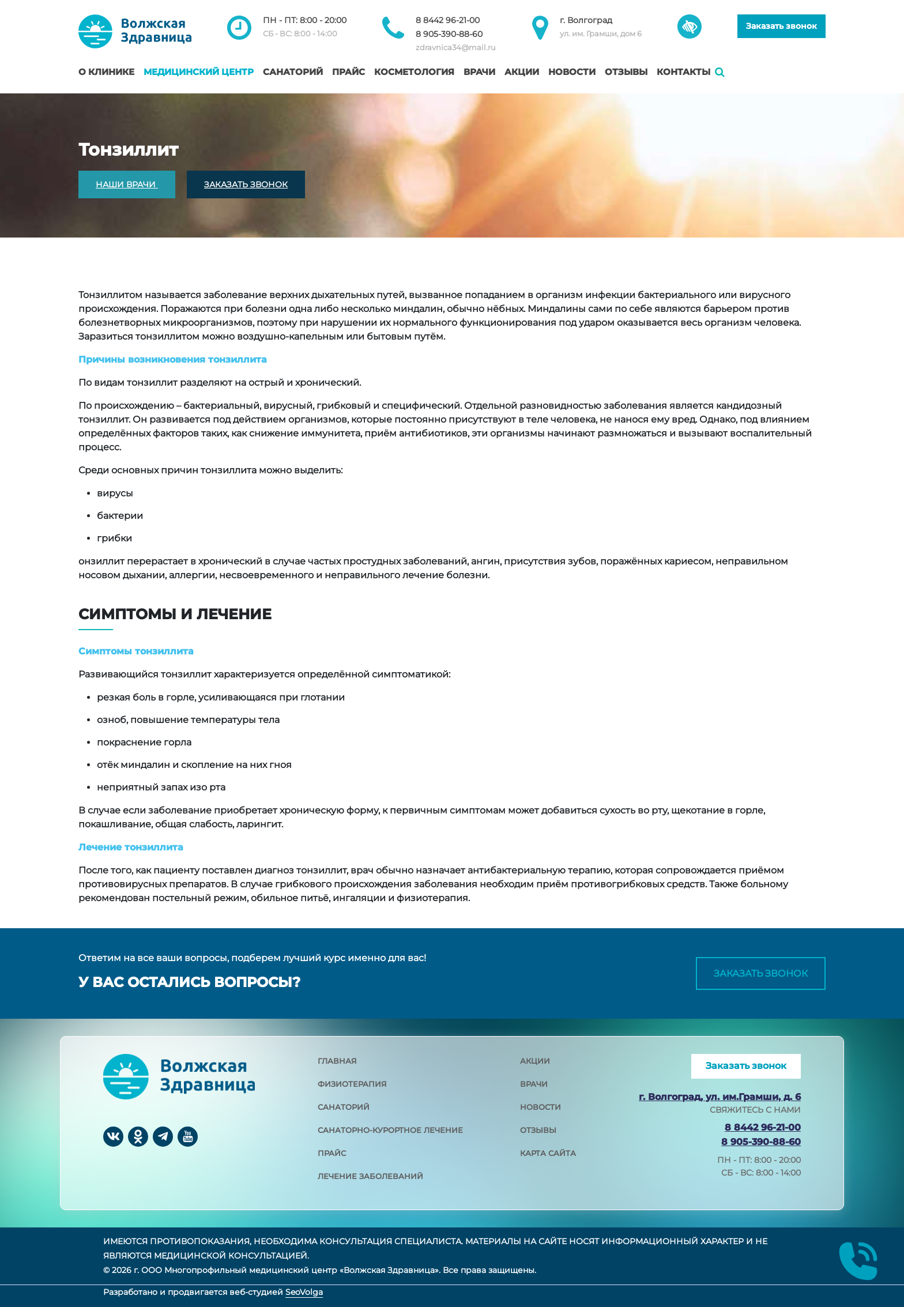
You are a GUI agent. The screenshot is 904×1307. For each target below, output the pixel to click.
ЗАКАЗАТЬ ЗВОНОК (246, 184)
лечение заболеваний (370, 1176)
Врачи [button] (479, 71)
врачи (534, 1083)
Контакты (683, 71)
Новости (572, 71)
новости (540, 1107)
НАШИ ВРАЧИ (127, 184)
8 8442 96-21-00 (448, 20)
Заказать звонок (781, 26)
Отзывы (626, 71)
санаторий (344, 1107)
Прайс (348, 71)
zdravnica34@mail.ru (456, 47)
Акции (521, 71)
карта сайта (548, 1153)
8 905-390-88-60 (449, 34)
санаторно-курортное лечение (390, 1130)
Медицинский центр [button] (199, 71)
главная (337, 1060)
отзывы (538, 1130)
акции (535, 1060)
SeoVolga (304, 1292)
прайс (332, 1153)
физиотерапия (352, 1083)
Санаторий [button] (293, 71)
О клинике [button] (106, 71)
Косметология (414, 71)
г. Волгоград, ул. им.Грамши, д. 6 (720, 1096)
